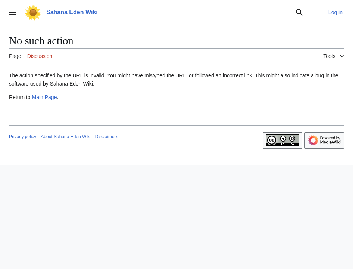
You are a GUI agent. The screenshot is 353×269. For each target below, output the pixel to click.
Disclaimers (106, 136)
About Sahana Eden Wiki (65, 136)
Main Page (44, 97)
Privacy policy (22, 136)
